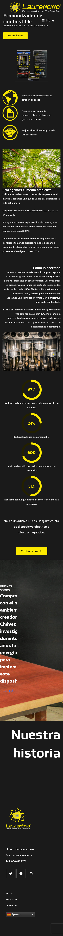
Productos (11, 899)
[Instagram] (31, 873)
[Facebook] (21, 873)
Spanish (14, 915)
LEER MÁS (8, 691)
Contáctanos (31, 551)
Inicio (9, 893)
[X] (10, 873)
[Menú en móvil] (48, 20)
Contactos (11, 905)
